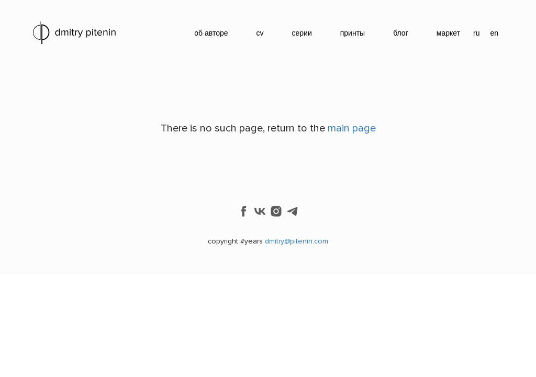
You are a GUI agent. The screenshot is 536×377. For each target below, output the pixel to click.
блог (400, 33)
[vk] (259, 211)
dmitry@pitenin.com (296, 241)
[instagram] (276, 211)
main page (352, 128)
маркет (448, 33)
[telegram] (292, 211)
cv (260, 33)
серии (302, 33)
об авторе (211, 33)
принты (352, 33)
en (494, 33)
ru (476, 33)
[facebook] (243, 211)
